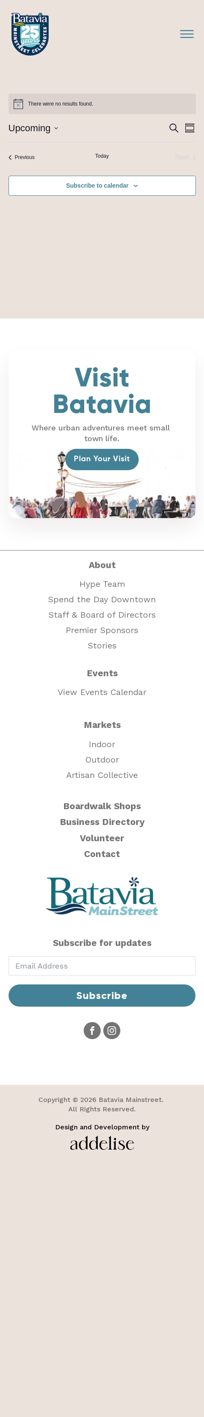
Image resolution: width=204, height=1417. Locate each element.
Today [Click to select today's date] (102, 156)
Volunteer (102, 838)
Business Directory (102, 821)
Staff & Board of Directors (102, 615)
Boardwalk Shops (102, 806)
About (102, 565)
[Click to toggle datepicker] (33, 128)
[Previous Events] (22, 157)
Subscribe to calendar (97, 185)
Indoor (102, 744)
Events (102, 673)
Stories (102, 645)
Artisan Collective (102, 775)
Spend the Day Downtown (102, 599)
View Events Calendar (102, 692)
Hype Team (102, 584)
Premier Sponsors (102, 630)
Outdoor (102, 759)
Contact (102, 853)
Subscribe (102, 995)
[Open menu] (186, 34)
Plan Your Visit (102, 459)
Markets (102, 724)
